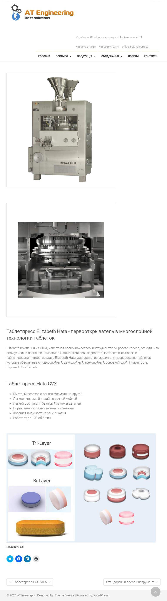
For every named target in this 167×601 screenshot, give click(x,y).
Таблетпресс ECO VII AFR (30, 582)
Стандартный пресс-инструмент (132, 582)
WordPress (101, 595)
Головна (44, 56)
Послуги (62, 56)
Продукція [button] (84, 56)
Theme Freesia (64, 595)
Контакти (150, 56)
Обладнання (110, 56)
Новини (133, 56)
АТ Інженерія (26, 595)
